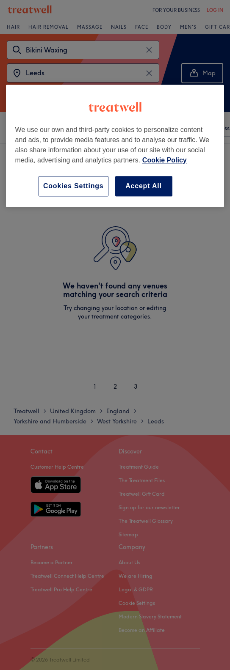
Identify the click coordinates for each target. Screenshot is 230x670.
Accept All (143, 185)
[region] (115, 146)
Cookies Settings (73, 185)
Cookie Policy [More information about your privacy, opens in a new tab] (164, 160)
